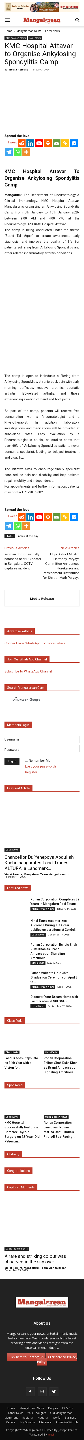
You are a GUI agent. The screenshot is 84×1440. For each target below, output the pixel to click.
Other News (15, 1413)
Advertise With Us (67, 1422)
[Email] (56, 143)
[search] (38, 699)
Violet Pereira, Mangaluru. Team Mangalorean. (35, 874)
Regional (27, 1417)
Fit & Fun (67, 1408)
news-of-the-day (28, 536)
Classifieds (38, 962)
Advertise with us (19, 631)
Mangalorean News (29, 31)
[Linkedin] (30, 143)
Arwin (51, 1434)
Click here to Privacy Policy (57, 1359)
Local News (52, 31)
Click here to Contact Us (26, 1357)
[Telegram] (9, 152)
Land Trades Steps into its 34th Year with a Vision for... (21, 1062)
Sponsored (15, 1085)
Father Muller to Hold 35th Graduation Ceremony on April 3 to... (54, 977)
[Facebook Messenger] (74, 143)
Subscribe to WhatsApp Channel (28, 671)
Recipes (53, 1408)
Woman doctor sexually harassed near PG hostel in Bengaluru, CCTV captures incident (22, 561)
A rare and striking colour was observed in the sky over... (35, 1259)
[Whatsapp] (18, 152)
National (43, 1417)
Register (31, 772)
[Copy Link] (65, 143)
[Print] (48, 143)
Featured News (17, 888)
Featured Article (18, 788)
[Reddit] (22, 143)
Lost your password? (40, 766)
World (56, 1417)
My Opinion (27, 1422)
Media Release (18, 69)
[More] (26, 152)
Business (70, 1417)
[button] (7, 20)
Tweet (12, 142)
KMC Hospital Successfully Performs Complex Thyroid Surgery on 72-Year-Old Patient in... (22, 1132)
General (11, 1422)
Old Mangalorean (61, 1413)
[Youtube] (39, 143)
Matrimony (11, 1417)
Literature (45, 1422)
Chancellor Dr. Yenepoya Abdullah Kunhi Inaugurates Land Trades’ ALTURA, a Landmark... (39, 862)
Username (11, 739)
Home (8, 31)
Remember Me (39, 761)
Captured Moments (21, 1187)
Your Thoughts (36, 1413)
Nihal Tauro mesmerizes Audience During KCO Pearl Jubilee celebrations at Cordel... (54, 925)
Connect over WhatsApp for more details (34, 643)
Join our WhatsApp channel (27, 659)
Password (11, 749)
